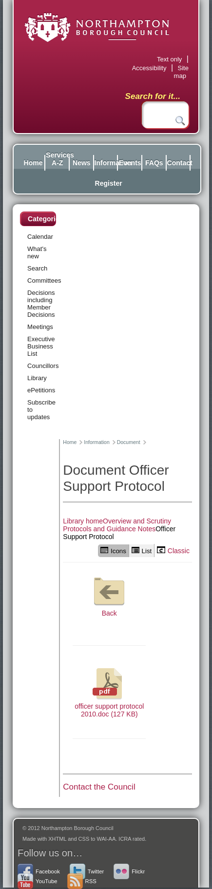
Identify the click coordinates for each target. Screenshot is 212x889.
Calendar (40, 236)
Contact (178, 163)
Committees (44, 280)
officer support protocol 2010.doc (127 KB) (109, 691)
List (142, 551)
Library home (83, 521)
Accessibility (149, 68)
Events (130, 163)
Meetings (40, 326)
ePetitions (41, 390)
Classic (173, 550)
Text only (169, 59)
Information (106, 163)
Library (37, 378)
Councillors (42, 365)
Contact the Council (99, 787)
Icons (113, 551)
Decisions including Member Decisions (41, 303)
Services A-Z (57, 159)
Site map (181, 71)
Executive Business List (41, 346)
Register (106, 183)
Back (109, 594)
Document (128, 442)
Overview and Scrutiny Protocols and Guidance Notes (117, 525)
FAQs (154, 163)
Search (37, 268)
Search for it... (152, 96)
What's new (36, 252)
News (82, 163)
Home (33, 163)
